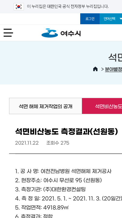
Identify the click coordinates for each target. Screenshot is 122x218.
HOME (95, 69)
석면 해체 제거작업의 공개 (45, 106)
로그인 (89, 19)
